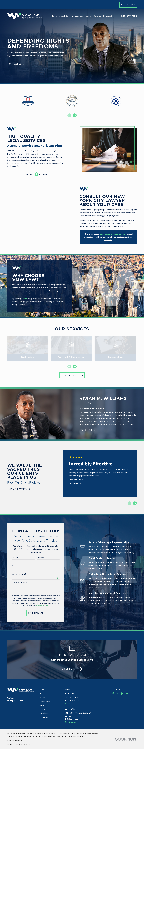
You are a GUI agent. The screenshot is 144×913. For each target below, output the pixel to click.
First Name (15, 558)
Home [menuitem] (54, 16)
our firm (24, 298)
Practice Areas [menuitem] (76, 16)
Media (42, 705)
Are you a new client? (19, 574)
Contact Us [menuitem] (108, 16)
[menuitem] (9, 744)
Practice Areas (45, 702)
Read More (76, 484)
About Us (43, 698)
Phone (14, 566)
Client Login (128, 4)
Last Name (40, 558)
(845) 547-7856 (128, 16)
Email (38, 566)
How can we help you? (19, 582)
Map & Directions (71, 704)
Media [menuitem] (88, 16)
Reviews (43, 709)
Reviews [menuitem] (97, 16)
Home (42, 694)
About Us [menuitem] (63, 16)
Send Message (35, 613)
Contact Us (44, 717)
